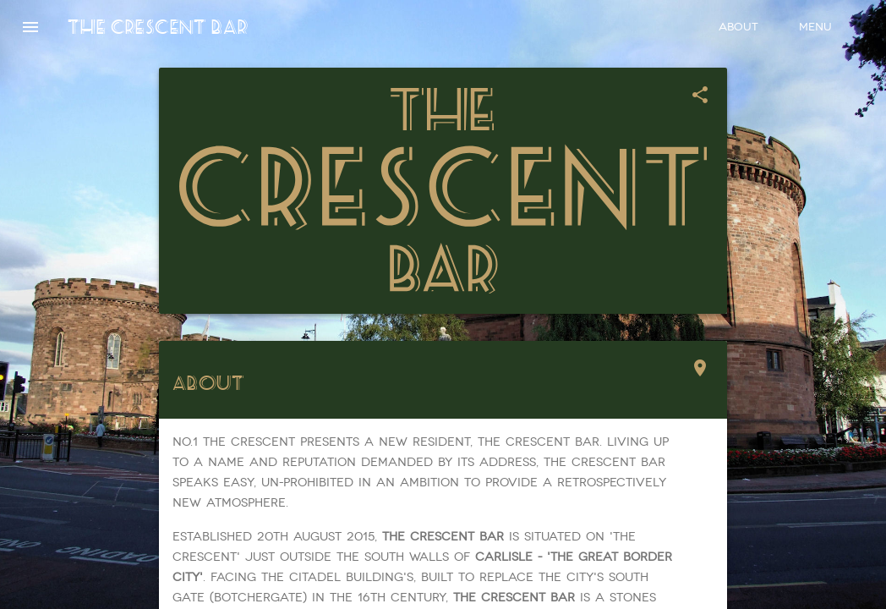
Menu (815, 27)
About (738, 27)
